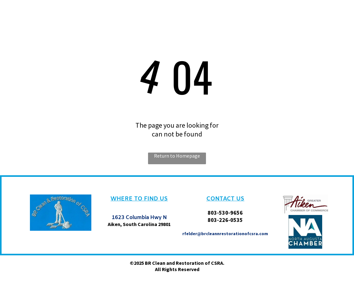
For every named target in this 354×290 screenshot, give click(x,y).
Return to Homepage (177, 156)
